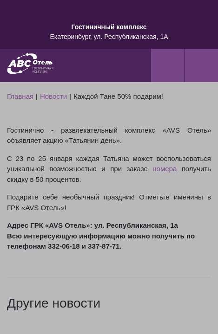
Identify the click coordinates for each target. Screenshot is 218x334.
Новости (53, 96)
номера (164, 169)
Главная (20, 96)
